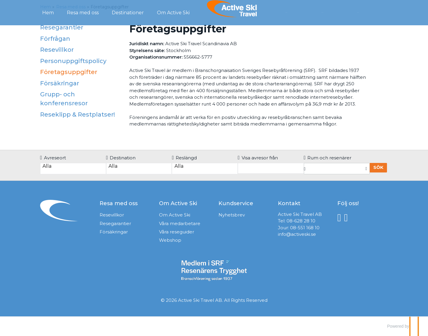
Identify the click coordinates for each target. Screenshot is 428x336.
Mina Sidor (369, 12)
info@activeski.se (297, 234)
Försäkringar (59, 83)
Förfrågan (299, 12)
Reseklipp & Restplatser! (77, 114)
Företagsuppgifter (68, 72)
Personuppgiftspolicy (73, 61)
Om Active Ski (174, 215)
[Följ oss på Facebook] (340, 217)
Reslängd (184, 158)
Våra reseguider (176, 232)
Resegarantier (61, 27)
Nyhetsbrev (231, 215)
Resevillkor (57, 49)
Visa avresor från (258, 158)
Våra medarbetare (179, 223)
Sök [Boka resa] (378, 167)
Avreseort (53, 158)
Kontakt (334, 12)
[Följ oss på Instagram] (347, 217)
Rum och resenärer (328, 158)
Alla (73, 166)
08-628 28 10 (301, 221)
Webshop (170, 240)
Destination (121, 158)
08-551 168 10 (305, 227)
